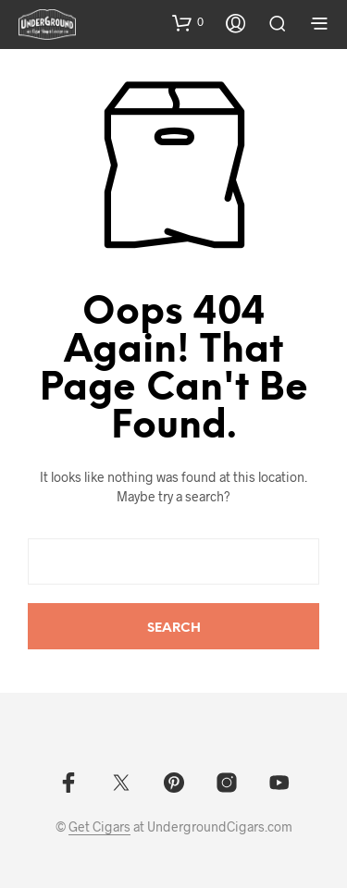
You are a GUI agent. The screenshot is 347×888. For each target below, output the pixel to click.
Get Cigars (99, 827)
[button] (188, 22)
